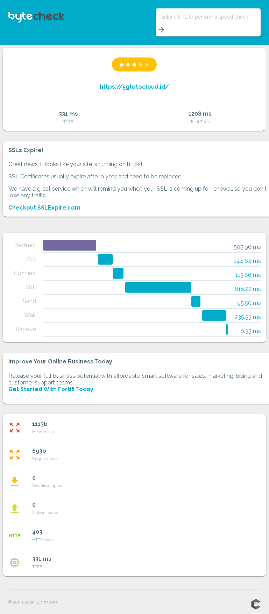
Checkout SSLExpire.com (44, 207)
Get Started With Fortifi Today (50, 389)
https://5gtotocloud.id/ (134, 86)
